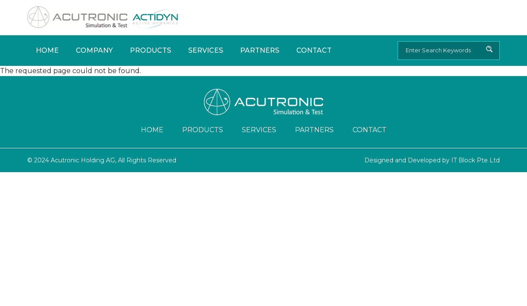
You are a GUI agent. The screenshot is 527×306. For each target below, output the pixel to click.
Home (47, 50)
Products (150, 50)
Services (205, 50)
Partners (259, 50)
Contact (314, 50)
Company (94, 50)
